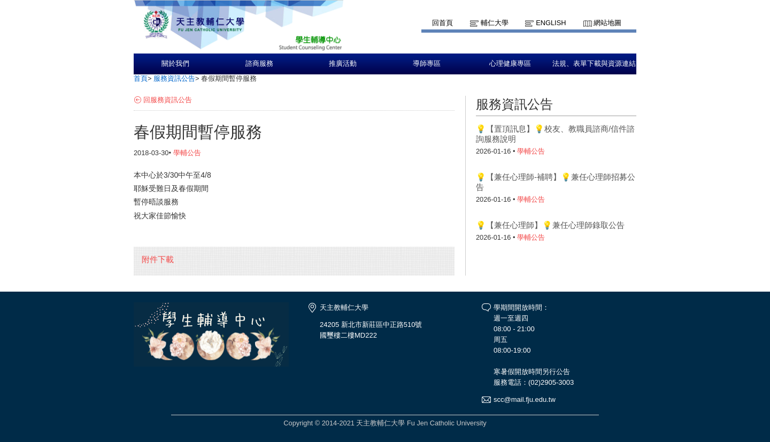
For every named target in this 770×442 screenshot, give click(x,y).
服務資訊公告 (174, 78)
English (551, 23)
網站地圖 (607, 23)
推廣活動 (343, 63)
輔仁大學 (495, 23)
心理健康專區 (510, 63)
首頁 (141, 78)
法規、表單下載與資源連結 (594, 63)
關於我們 (175, 63)
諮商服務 (259, 63)
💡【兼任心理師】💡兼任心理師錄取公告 (550, 225)
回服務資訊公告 (167, 100)
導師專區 (427, 63)
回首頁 (442, 23)
